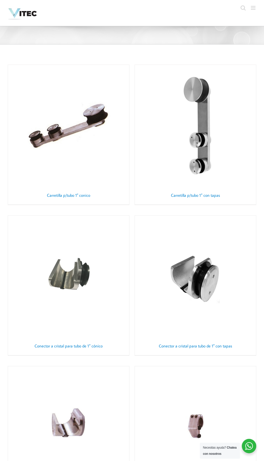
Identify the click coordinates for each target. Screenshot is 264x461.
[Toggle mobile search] (243, 8)
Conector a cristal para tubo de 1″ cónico (69, 345)
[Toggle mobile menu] (253, 8)
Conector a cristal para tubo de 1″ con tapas (195, 345)
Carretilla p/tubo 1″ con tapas (195, 195)
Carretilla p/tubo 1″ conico (68, 195)
